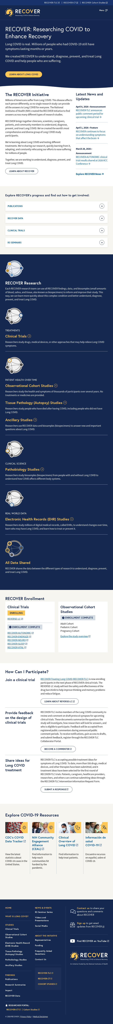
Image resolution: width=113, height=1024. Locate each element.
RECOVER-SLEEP (16, 643)
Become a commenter (56, 749)
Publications (15, 206)
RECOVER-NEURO (17, 640)
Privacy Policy (25, 1016)
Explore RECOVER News (88, 174)
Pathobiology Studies (22, 469)
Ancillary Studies (19, 420)
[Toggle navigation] (103, 10)
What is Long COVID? (17, 916)
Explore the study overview (74, 636)
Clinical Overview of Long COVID (67, 841)
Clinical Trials (16, 230)
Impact (8, 990)
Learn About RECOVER (21, 171)
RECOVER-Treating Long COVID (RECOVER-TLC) (65, 679)
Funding (39, 945)
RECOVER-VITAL (16, 647)
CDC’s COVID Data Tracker (14, 839)
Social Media (41, 926)
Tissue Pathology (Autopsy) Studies (33, 402)
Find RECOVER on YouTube (92, 940)
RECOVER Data (15, 218)
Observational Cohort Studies (29, 385)
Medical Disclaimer (40, 1016)
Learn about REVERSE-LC (58, 701)
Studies (9, 925)
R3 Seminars (14, 242)
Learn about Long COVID (23, 74)
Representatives (43, 940)
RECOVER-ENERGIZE (18, 636)
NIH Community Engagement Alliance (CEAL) (43, 843)
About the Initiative (46, 935)
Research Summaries (15, 984)
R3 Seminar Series (44, 912)
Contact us (83, 908)
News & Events (43, 908)
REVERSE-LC (14, 618)
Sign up (81, 923)
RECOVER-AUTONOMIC (19, 633)
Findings (10, 975)
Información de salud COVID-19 (95, 841)
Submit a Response (55, 789)
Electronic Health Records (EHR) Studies (37, 519)
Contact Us (40, 959)
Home (8, 908)
